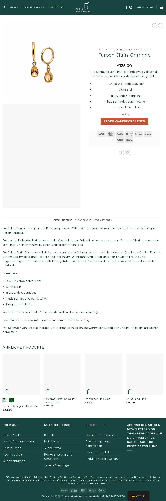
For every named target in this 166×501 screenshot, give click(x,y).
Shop (14, 7)
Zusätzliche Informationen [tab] (93, 220)
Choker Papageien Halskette (20, 406)
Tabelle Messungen (57, 465)
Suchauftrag (52, 448)
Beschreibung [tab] (62, 220)
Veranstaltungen (14, 461)
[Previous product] (160, 25)
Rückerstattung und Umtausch (58, 457)
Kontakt (49, 435)
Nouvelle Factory (78, 320)
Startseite (106, 49)
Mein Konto (51, 441)
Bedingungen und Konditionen (98, 443)
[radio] (5, 400)
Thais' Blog (55, 7)
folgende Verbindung (122, 480)
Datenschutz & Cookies (101, 435)
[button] (4, 7)
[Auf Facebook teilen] (121, 152)
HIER (37, 312)
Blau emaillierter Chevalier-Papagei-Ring (60, 400)
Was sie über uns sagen (18, 441)
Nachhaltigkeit (12, 454)
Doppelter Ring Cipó (97, 398)
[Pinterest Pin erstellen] (127, 152)
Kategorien (125, 49)
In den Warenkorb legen (124, 121)
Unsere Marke (33, 7)
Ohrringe (143, 49)
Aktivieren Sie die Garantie (103, 458)
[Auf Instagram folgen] (130, 7)
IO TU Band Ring (136, 398)
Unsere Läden (12, 448)
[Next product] (154, 25)
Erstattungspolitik (98, 452)
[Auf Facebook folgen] (126, 7)
